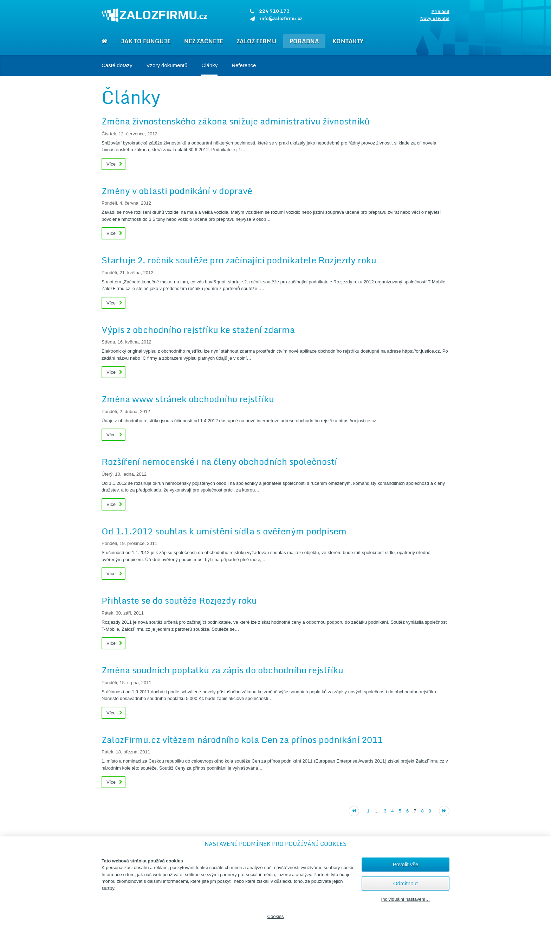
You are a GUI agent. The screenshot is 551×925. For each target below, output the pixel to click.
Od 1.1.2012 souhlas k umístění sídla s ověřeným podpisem (224, 531)
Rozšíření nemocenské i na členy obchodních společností (219, 461)
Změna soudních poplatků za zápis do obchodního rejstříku (222, 670)
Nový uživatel (434, 18)
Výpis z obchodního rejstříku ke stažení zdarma (198, 329)
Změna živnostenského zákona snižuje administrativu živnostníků (236, 121)
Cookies (275, 916)
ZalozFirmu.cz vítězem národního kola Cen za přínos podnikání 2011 (242, 739)
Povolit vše (406, 864)
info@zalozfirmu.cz (281, 18)
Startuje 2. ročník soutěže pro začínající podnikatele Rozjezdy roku (239, 260)
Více (111, 164)
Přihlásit (440, 11)
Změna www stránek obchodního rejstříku (188, 399)
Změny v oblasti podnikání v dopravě (177, 191)
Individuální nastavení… (405, 899)
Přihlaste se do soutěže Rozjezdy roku (179, 600)
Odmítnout (405, 883)
